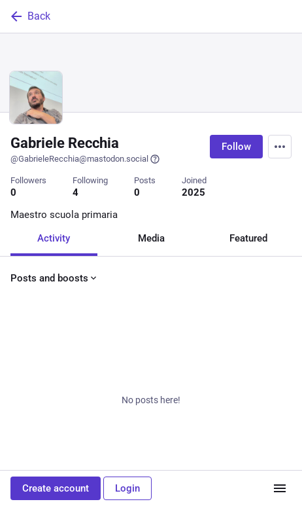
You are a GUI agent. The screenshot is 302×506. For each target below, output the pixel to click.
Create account (55, 488)
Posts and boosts (54, 278)
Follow (236, 147)
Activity (53, 238)
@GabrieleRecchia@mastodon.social (85, 159)
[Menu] (280, 146)
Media (151, 238)
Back (29, 16)
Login (127, 488)
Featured (248, 238)
